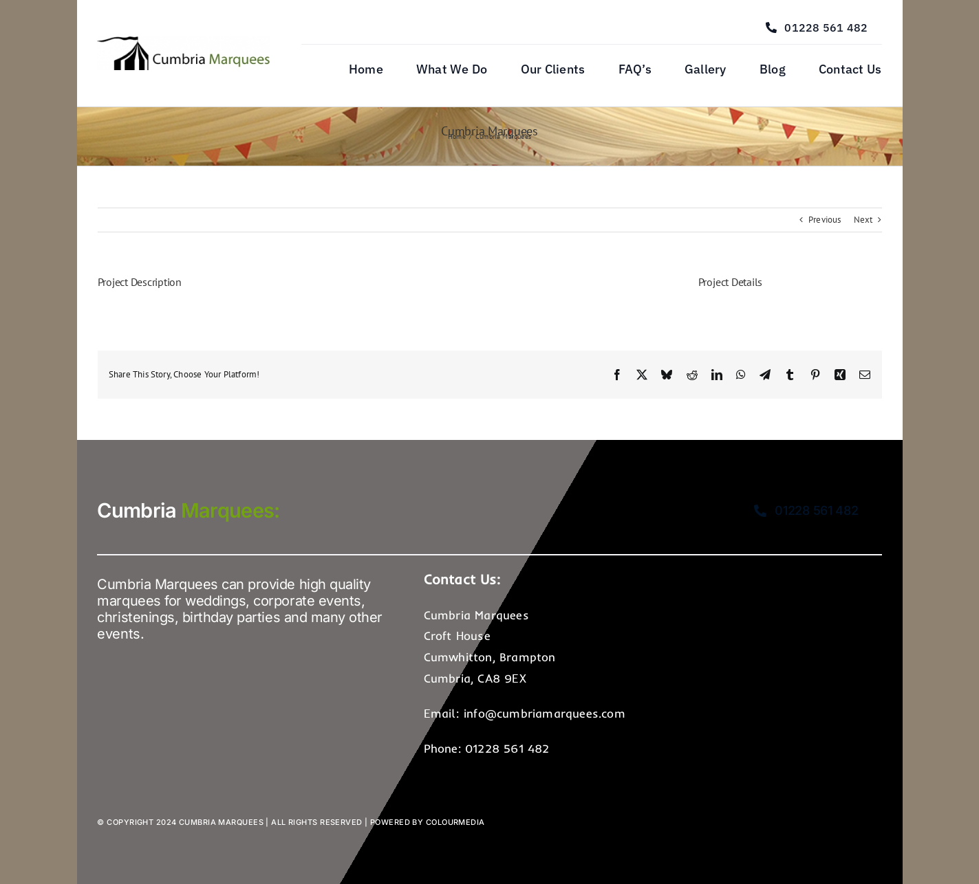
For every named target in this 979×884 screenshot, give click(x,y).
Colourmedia (455, 822)
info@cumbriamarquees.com (544, 713)
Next (863, 219)
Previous (824, 219)
